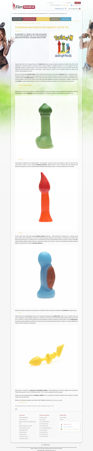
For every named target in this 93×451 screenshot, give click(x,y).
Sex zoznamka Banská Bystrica (45, 428)
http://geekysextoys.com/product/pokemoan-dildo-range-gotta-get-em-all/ (34, 406)
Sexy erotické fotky (22, 432)
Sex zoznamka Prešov (43, 425)
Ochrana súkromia (22, 419)
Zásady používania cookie (24, 428)
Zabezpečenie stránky (23, 430)
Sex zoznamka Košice (43, 423)
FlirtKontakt (18, 23)
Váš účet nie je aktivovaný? (55, 5)
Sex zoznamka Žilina (43, 432)
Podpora (61, 419)
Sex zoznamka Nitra (43, 430)
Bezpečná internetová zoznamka (25, 425)
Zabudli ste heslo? (65, 5)
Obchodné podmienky (23, 417)
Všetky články (17, 19)
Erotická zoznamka (43, 417)
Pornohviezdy (66, 19)
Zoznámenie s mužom (23, 438)
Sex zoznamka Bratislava (44, 421)
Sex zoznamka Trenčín (43, 436)
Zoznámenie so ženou (23, 436)
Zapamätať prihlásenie (76, 5)
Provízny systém (63, 417)
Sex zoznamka (42, 419)
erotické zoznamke (57, 400)
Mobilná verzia (47, 444)
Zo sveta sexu (55, 19)
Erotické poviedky (29, 19)
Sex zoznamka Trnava (43, 434)
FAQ (20, 423)
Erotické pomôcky (43, 19)
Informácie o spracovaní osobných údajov (27, 421)
